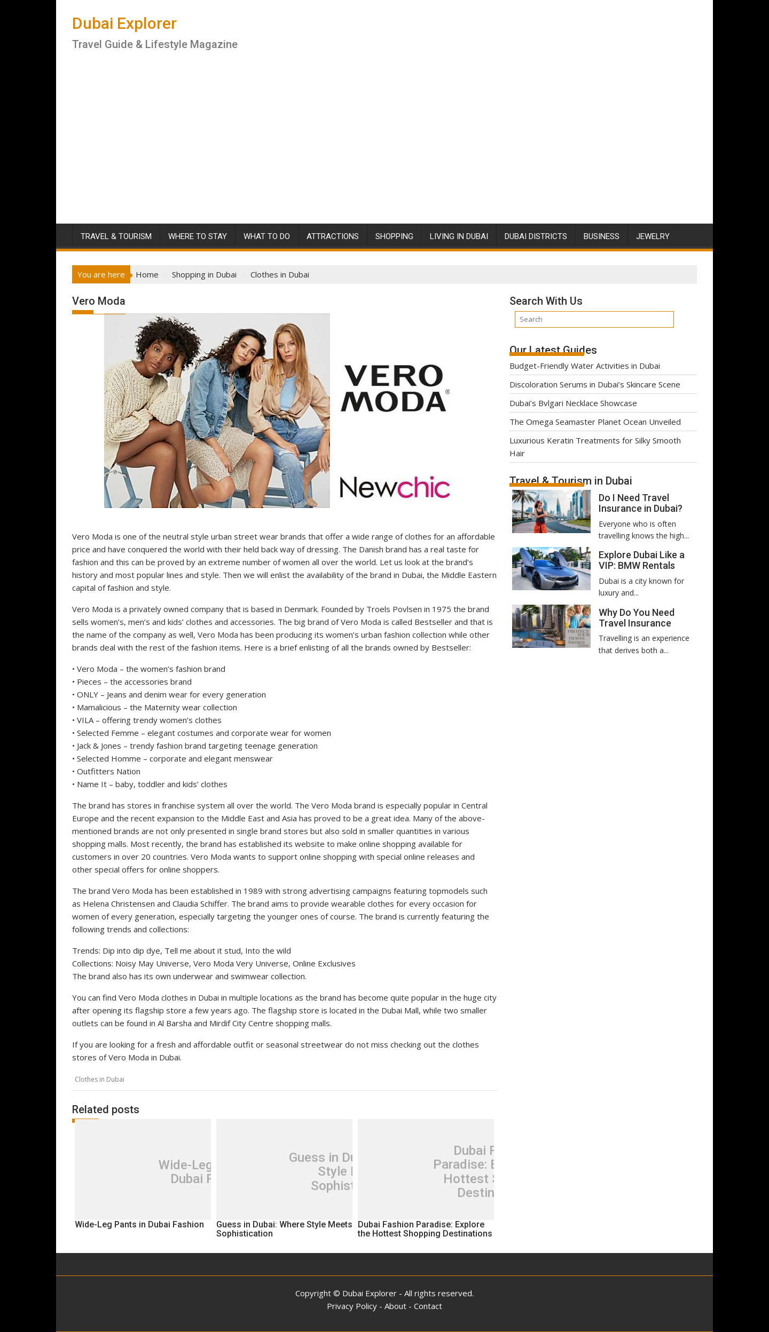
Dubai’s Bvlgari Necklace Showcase (573, 403)
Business (601, 236)
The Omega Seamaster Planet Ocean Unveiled (595, 421)
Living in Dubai (459, 236)
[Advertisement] (384, 143)
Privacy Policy (352, 1306)
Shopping (394, 236)
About (395, 1306)
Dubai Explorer (124, 23)
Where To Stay (197, 236)
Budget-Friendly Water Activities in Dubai (584, 365)
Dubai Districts (536, 236)
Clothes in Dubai (99, 1079)
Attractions (333, 236)
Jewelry (653, 236)
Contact (428, 1306)
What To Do (267, 236)
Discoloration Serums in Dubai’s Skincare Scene (594, 384)
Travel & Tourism (116, 236)
